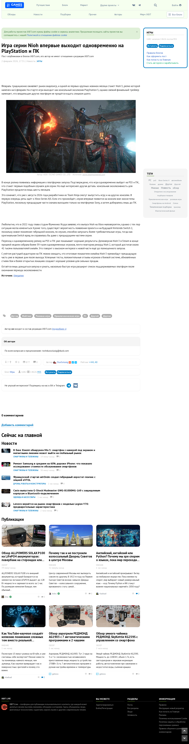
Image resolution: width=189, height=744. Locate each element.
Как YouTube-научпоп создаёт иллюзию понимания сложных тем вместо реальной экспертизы (22, 638)
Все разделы (133, 708)
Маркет (84, 5)
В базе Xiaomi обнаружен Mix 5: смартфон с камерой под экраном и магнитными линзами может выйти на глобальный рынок (54, 451)
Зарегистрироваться (104, 705)
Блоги (65, 5)
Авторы (118, 14)
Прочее (92, 14)
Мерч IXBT (145, 14)
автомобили (176, 180)
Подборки (65, 14)
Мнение (155, 187)
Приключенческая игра (158, 199)
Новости (38, 14)
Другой (177, 184)
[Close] (137, 32)
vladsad (102, 593)
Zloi (6, 596)
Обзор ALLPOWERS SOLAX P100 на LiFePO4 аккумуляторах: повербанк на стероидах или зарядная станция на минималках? (23, 560)
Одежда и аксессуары (24, 497)
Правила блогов (155, 52)
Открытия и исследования (165, 192)
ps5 (154, 180)
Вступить (50, 372)
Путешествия (43, 5)
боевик (153, 184)
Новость (166, 187)
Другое (168, 184)
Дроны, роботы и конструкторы (29, 483)
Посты (130, 705)
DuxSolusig (62, 362)
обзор (176, 187)
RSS (39, 371)
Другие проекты (110, 5)
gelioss (55, 674)
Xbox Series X (163, 180)
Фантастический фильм (165, 211)
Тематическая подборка (161, 207)
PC (150, 180)
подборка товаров (165, 195)
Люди (129, 711)
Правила (162, 705)
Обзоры (12, 14)
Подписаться (64, 372)
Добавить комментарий (17, 425)
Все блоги (175, 14)
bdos (54, 593)
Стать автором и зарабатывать (163, 62)
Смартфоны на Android (161, 203)
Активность (132, 715)
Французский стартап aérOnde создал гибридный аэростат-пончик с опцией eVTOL (54, 478)
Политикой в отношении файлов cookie (47, 35)
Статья (175, 203)
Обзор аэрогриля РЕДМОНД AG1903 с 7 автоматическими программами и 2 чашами (69, 636)
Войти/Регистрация (104, 708)
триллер (177, 207)
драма (160, 184)
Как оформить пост (157, 56)
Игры (39, 61)
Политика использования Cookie (173, 718)
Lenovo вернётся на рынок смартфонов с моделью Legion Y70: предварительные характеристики (51, 505)
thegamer (18, 275)
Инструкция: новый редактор (171, 708)
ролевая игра (175, 199)
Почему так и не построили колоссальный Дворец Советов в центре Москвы (70, 556)
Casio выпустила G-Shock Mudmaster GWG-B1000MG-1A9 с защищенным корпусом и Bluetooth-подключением (56, 492)
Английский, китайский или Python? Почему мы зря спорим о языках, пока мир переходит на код (118, 558)
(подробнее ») (59, 328)
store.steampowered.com (93, 174)
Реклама (162, 715)
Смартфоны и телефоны (25, 456)
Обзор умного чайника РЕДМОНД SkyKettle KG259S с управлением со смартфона (117, 636)
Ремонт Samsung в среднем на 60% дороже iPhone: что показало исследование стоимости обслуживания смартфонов (52, 465)
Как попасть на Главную (159, 59)
